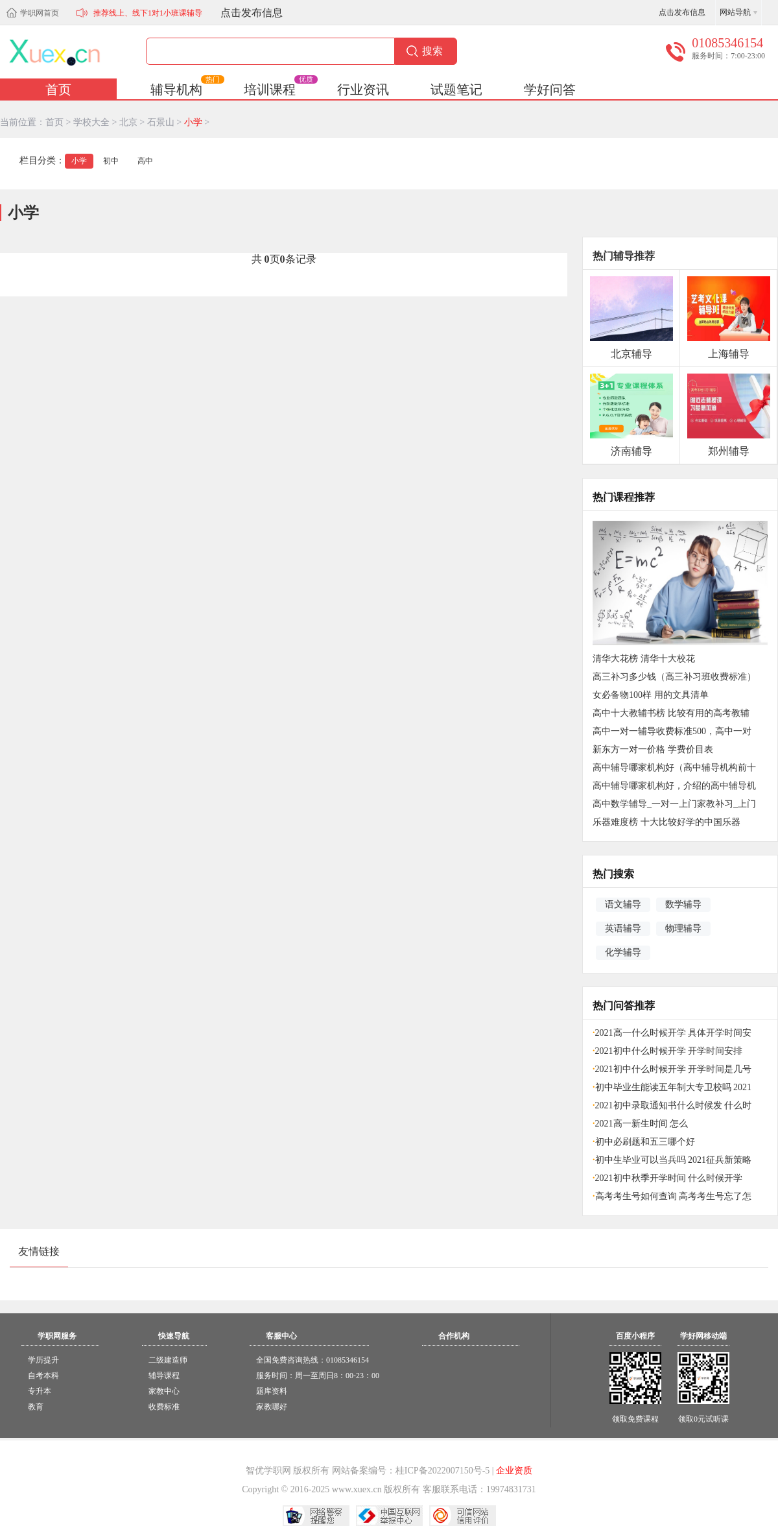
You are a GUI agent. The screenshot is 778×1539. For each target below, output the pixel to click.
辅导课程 (164, 1375)
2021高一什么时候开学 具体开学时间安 (672, 1033)
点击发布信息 (251, 12)
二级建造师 (167, 1360)
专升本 (39, 1391)
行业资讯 (363, 89)
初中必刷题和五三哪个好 (644, 1142)
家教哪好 (271, 1406)
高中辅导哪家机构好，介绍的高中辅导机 (674, 786)
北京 (128, 122)
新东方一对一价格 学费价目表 (653, 749)
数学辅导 (683, 904)
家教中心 (164, 1391)
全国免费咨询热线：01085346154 (312, 1360)
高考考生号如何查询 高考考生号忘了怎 (672, 1196)
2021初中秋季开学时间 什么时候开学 (667, 1178)
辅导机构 (186, 87)
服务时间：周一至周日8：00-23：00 (317, 1375)
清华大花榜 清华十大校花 (644, 658)
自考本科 (43, 1375)
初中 (111, 160)
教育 (35, 1406)
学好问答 (550, 89)
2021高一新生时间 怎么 (640, 1123)
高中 (145, 160)
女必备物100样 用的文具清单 (651, 695)
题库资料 (271, 1391)
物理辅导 (683, 928)
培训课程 (280, 87)
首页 (58, 89)
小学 (193, 122)
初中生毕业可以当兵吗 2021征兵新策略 (672, 1160)
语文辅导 (623, 904)
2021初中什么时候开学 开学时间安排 (667, 1051)
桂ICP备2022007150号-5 (442, 1470)
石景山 (160, 122)
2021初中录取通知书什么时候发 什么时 (672, 1105)
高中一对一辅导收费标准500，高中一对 (672, 731)
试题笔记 (456, 89)
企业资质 (514, 1470)
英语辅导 (623, 928)
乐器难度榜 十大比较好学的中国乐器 (666, 822)
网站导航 (735, 12)
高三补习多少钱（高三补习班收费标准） (674, 677)
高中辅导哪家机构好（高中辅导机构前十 (674, 767)
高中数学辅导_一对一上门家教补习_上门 (674, 804)
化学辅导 (623, 952)
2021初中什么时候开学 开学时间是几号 (672, 1069)
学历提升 (43, 1360)
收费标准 (164, 1406)
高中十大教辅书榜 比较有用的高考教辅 (671, 713)
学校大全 (91, 122)
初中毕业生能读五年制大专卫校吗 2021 (672, 1087)
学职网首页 (39, 13)
